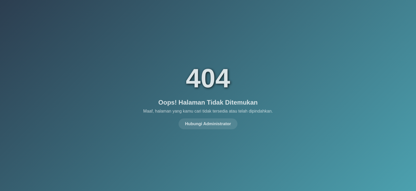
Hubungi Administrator (208, 123)
